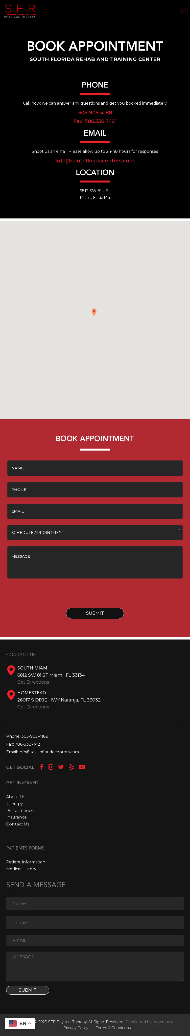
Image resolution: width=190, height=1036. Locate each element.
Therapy (14, 803)
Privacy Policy (75, 1027)
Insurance (16, 817)
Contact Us (17, 824)
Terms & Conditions (113, 1027)
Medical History (21, 869)
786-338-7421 (28, 744)
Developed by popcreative (150, 1021)
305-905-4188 (34, 736)
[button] (95, 314)
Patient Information (25, 862)
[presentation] (45, 594)
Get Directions (33, 682)
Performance (20, 810)
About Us (15, 796)
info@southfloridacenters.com (95, 161)
